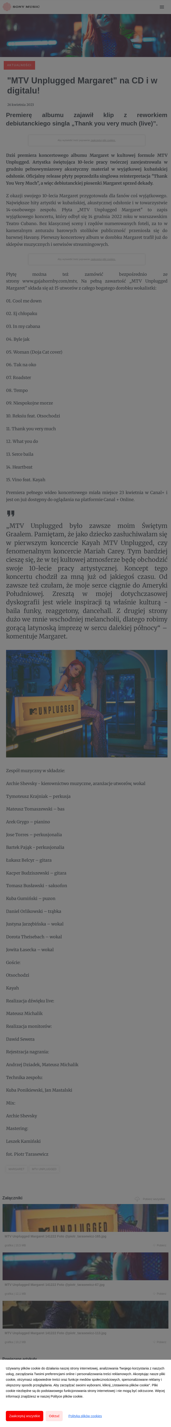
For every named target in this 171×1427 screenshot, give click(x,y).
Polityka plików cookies (85, 1416)
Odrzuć (54, 1416)
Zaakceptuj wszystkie (24, 1416)
